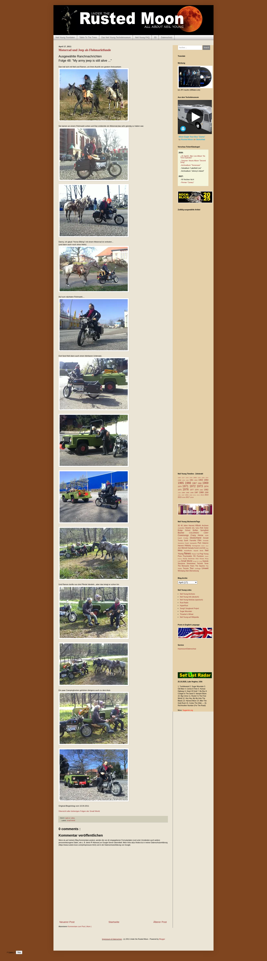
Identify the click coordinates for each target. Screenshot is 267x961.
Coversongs (184, 535)
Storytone (182, 563)
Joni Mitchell (183, 548)
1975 (180, 490)
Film (200, 540)
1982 (206, 490)
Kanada (191, 548)
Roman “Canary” (187, 182)
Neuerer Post (66, 921)
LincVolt (202, 548)
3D (155, 37)
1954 (195, 477)
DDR (207, 535)
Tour (192, 568)
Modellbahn (189, 551)
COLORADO (196, 533)
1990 (206, 492)
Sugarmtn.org (188, 710)
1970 (180, 486)
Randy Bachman (189, 559)
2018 (192, 497)
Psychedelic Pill (190, 556)
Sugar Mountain (186, 611)
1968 (200, 483)
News (188, 553)
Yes (19, 952)
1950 (191, 477)
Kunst (196, 548)
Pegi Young (204, 554)
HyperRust (184, 605)
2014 (206, 495)
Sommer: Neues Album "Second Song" (193, 161)
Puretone (201, 556)
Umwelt (205, 568)
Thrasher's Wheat (186, 614)
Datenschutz (166, 37)
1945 (188, 477)
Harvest (181, 546)
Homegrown (196, 546)
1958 (180, 480)
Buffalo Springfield (200, 530)
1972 (193, 486)
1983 (180, 492)
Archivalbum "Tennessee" (191, 165)
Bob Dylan (204, 528)
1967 (195, 483)
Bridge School (185, 530)
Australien (181, 528)
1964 (206, 480)
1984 (184, 492)
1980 (202, 490)
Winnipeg (181, 571)
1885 (180, 477)
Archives (205, 525)
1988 (202, 492)
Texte (206, 563)
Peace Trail (196, 554)
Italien (203, 546)
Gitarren (205, 543)
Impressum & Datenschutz (112, 939)
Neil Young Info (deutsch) (189, 597)
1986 (192, 492)
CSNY (206, 533)
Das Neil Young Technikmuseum (116, 37)
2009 (191, 495)
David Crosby (184, 538)
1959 (184, 480)
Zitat (187, 571)
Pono (180, 556)
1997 (183, 495)
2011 (195, 495)
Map (207, 548)
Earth (187, 540)
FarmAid (194, 540)
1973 (200, 486)
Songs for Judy (197, 561)
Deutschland (196, 538)
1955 (200, 477)
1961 (192, 480)
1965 (181, 483)
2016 (184, 497)
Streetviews (192, 563)
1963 (201, 480)
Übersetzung (194, 571)
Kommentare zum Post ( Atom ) (80, 926)
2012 (199, 495)
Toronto (186, 568)
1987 (196, 492)
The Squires (200, 566)
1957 (206, 477)
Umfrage (198, 568)
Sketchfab (200, 139)
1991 (180, 495)
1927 (184, 477)
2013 (202, 495)
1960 (188, 480)
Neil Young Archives (187, 594)
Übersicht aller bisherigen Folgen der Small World (79, 811)
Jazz (207, 546)
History (188, 545)
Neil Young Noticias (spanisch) (191, 600)
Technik (200, 563)
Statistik (205, 561)
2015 (180, 497)
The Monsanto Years (186, 566)
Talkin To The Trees (88, 37)
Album (198, 525)
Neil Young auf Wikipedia (189, 617)
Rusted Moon (187, 139)
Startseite (113, 921)
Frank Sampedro (191, 543)
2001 (187, 495)
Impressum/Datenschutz (187, 649)
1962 (196, 480)
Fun (200, 543)
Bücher (183, 533)
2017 (188, 497)
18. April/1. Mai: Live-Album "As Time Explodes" (192, 157)
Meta (181, 550)
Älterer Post (160, 921)
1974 (206, 486)
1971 (186, 486)
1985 (188, 492)
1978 (197, 490)
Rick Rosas (200, 559)
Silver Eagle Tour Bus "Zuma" (192, 137)
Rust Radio (184, 603)
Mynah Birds (199, 551)
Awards (188, 528)
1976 (186, 489)
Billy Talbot (196, 528)
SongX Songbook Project (189, 608)
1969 (205, 483)
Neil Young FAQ (142, 37)
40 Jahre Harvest (188, 525)
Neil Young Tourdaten (65, 37)
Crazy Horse (198, 535)
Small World (71, 820)
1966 (188, 483)
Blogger (162, 939)
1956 (203, 477)
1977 (192, 490)
